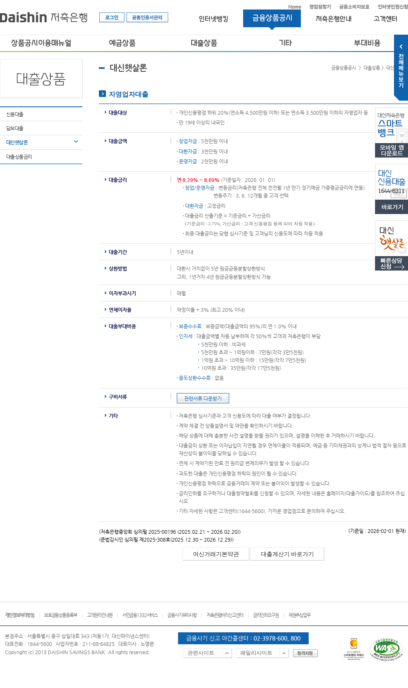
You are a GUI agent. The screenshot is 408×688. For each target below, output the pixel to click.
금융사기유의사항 (182, 615)
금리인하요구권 (266, 615)
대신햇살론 (17, 142)
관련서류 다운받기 (203, 398)
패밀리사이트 (256, 653)
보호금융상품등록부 (60, 615)
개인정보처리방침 (19, 615)
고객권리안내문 (100, 615)
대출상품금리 (19, 157)
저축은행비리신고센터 (224, 615)
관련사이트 (201, 653)
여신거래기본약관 (216, 554)
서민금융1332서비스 (139, 615)
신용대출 (14, 114)
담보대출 (14, 128)
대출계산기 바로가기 (287, 554)
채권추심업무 (299, 615)
